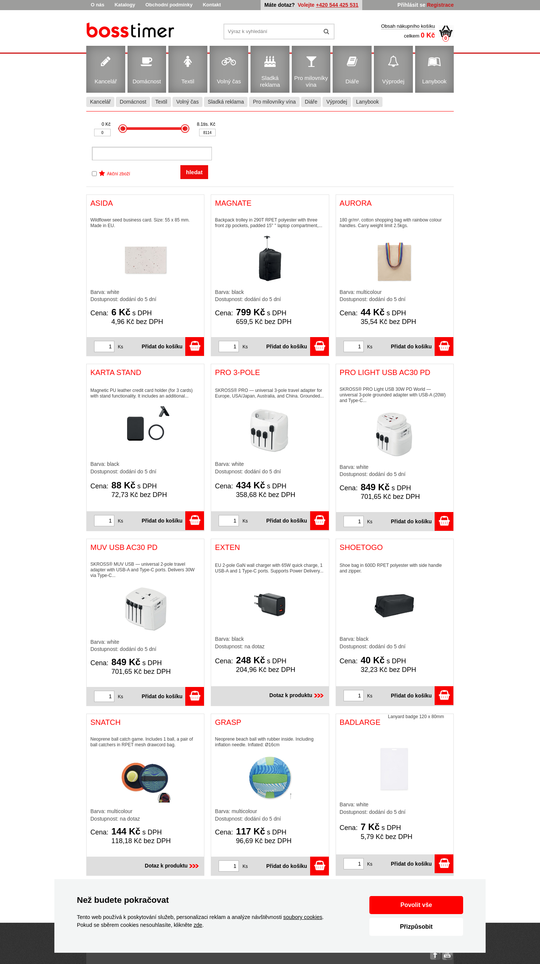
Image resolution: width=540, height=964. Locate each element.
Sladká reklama (226, 102)
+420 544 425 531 (337, 5)
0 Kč (106, 124)
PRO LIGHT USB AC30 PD (385, 372)
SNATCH (105, 722)
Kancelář (100, 102)
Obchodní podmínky (169, 5)
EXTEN (227, 547)
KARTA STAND (115, 372)
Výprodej (336, 102)
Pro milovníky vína (274, 102)
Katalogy (124, 5)
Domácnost (133, 102)
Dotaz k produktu (297, 695)
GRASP (228, 722)
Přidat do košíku (173, 346)
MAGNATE (233, 203)
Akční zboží (118, 173)
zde (198, 925)
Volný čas (187, 102)
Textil (161, 102)
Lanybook (367, 102)
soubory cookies (302, 917)
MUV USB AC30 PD (124, 547)
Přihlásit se (412, 5)
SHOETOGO (361, 547)
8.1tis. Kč (206, 124)
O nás (97, 5)
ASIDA (101, 203)
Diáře (311, 102)
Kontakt (212, 5)
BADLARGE (360, 722)
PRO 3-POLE (237, 372)
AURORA (356, 203)
